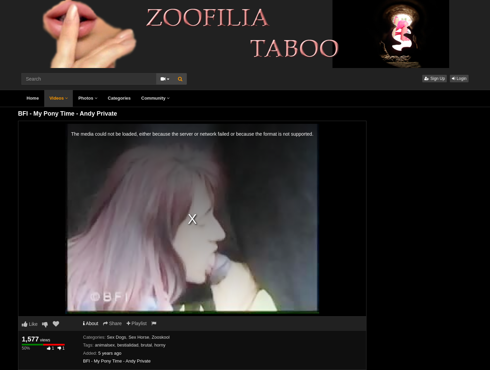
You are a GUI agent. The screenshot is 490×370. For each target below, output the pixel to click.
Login (459, 78)
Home (33, 98)
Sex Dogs (116, 337)
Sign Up (434, 78)
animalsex (105, 345)
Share (112, 323)
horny (160, 345)
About (90, 323)
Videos (58, 98)
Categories (119, 98)
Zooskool (161, 337)
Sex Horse (139, 337)
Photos (87, 98)
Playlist (137, 323)
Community (155, 98)
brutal (146, 345)
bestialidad (127, 345)
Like (30, 324)
